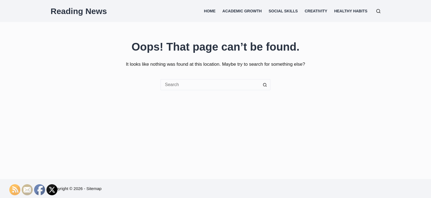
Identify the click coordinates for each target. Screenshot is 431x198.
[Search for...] (210, 84)
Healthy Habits (351, 11)
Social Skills (283, 11)
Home (210, 11)
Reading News (79, 11)
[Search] (378, 11)
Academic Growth (242, 11)
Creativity (316, 11)
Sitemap (93, 188)
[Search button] (264, 84)
